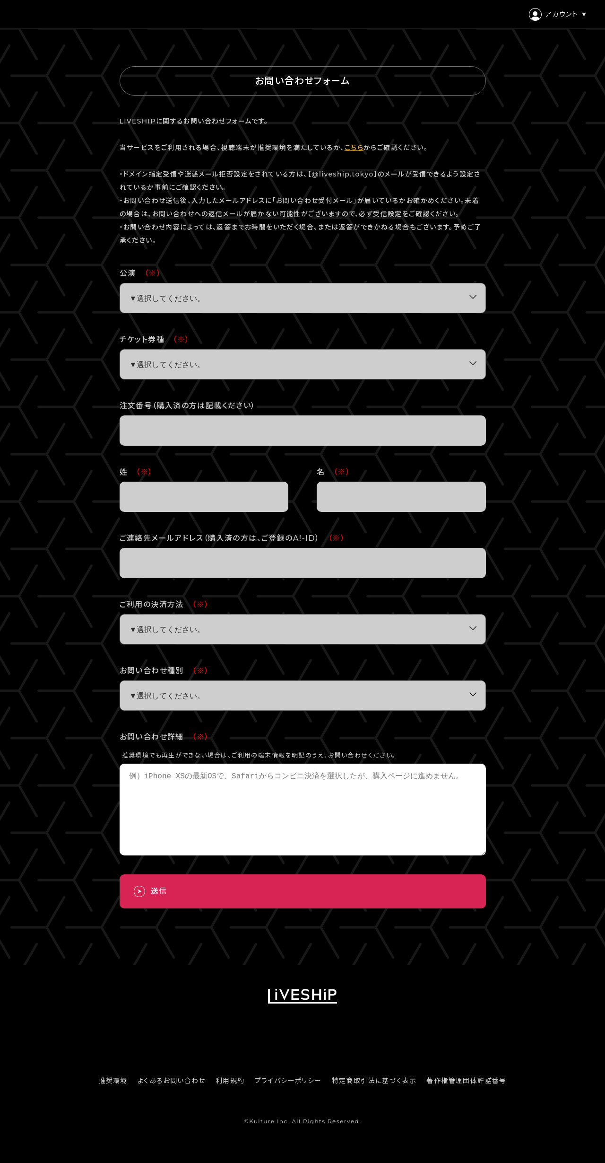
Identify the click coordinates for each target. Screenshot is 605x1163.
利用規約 (230, 1097)
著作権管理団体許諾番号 (466, 1097)
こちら (354, 147)
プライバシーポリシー (288, 1097)
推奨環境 (113, 1097)
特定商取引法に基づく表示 (374, 1097)
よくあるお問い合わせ (172, 1097)
